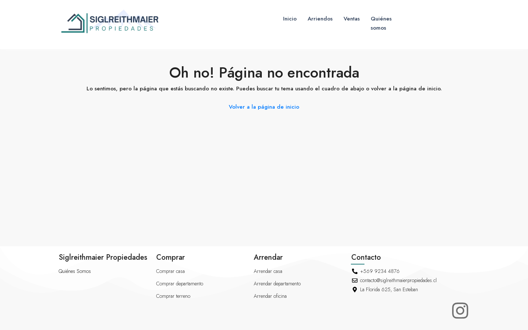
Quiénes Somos (75, 271)
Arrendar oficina (270, 296)
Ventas (352, 19)
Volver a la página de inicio (264, 107)
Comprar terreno (173, 296)
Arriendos (320, 19)
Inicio (290, 19)
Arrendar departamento (277, 283)
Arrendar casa (268, 271)
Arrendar (268, 257)
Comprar (170, 257)
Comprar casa (170, 271)
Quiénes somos (381, 23)
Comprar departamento (179, 283)
